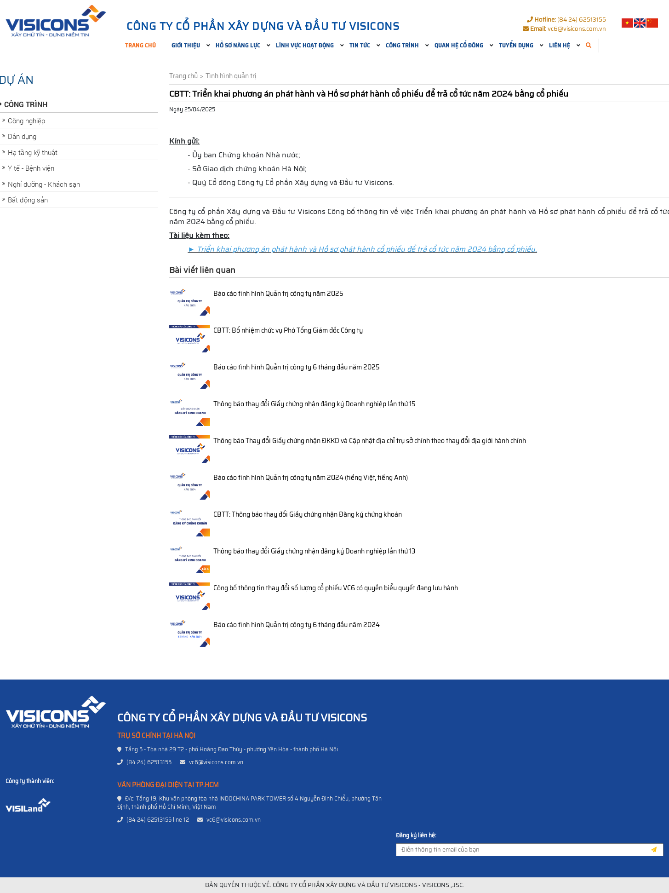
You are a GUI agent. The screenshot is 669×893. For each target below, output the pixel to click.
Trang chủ (140, 45)
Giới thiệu (186, 45)
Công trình (402, 45)
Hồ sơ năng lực (238, 45)
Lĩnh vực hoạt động (305, 45)
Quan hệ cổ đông (459, 45)
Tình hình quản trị (231, 76)
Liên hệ (559, 45)
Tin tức (359, 45)
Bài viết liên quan (202, 270)
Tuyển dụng (516, 45)
